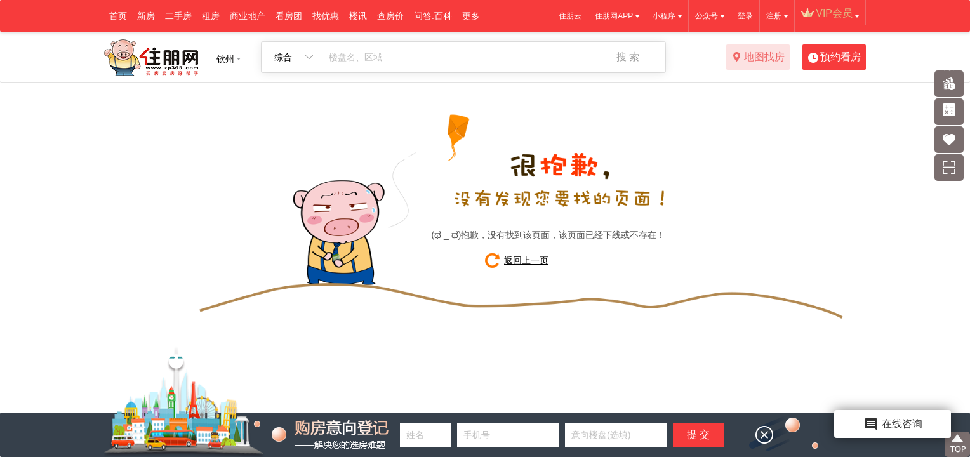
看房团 (289, 16)
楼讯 (358, 16)
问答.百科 (433, 16)
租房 (211, 16)
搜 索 (627, 56)
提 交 (698, 434)
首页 (118, 16)
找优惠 (325, 16)
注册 (773, 15)
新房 (146, 16)
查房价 (390, 16)
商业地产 (247, 16)
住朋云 (570, 15)
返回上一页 (526, 260)
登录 (745, 15)
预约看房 (834, 57)
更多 (471, 16)
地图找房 (758, 57)
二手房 (178, 16)
